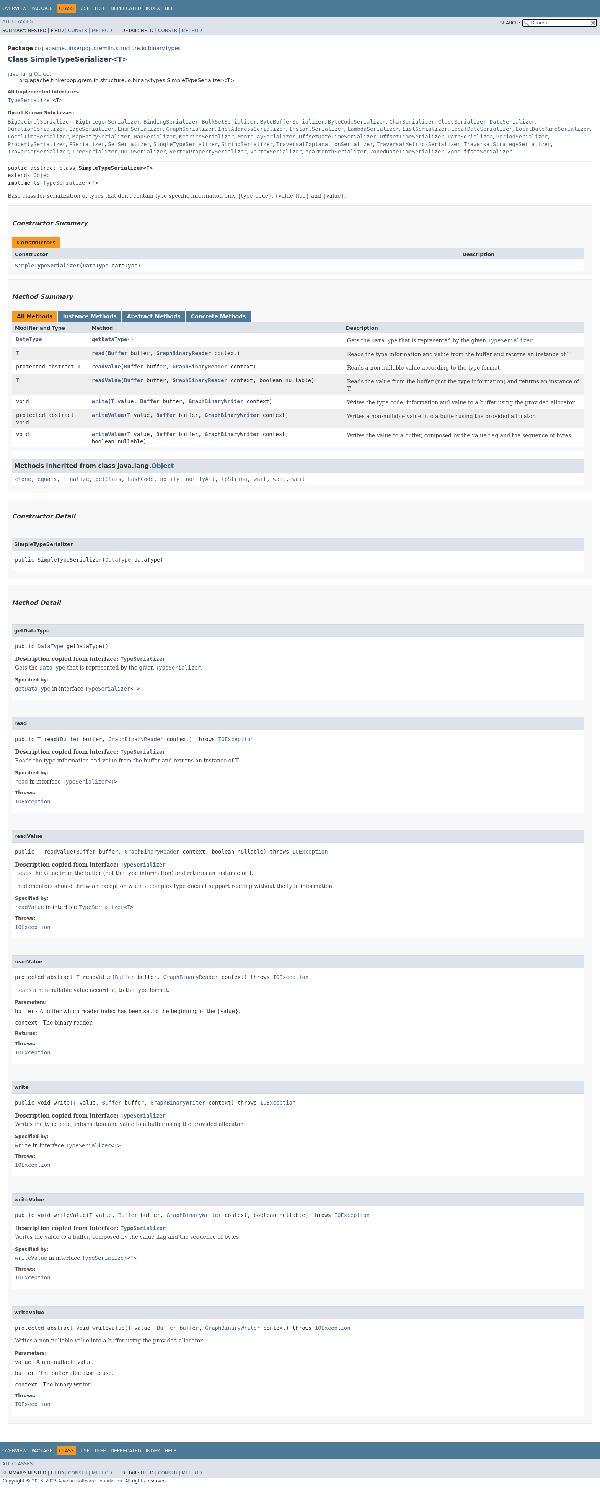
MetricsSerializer (206, 137)
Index (153, 8)
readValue (106, 366)
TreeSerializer (94, 151)
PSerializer (87, 144)
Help (170, 8)
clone (23, 479)
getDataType (109, 339)
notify (169, 479)
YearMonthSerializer (336, 151)
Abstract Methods (154, 316)
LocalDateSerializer (481, 129)
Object (43, 175)
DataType (95, 265)
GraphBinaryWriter (216, 401)
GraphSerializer (190, 129)
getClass (108, 479)
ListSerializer (425, 129)
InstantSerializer (316, 129)
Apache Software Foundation (90, 1481)
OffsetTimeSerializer (412, 137)
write (100, 401)
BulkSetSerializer (229, 122)
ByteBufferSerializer (292, 122)
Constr (77, 30)
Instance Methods (89, 316)
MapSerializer (155, 137)
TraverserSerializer (38, 151)
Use (85, 8)
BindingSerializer (170, 122)
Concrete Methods (218, 316)
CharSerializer (411, 122)
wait (260, 479)
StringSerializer (247, 144)
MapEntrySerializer (101, 137)
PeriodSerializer (522, 137)
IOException (236, 739)
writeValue (108, 415)
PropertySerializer (37, 144)
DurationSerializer (37, 129)
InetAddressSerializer (252, 129)
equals (47, 479)
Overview (14, 8)
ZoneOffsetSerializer (480, 151)
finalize (76, 479)
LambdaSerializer (373, 129)
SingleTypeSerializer (185, 144)
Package (41, 8)
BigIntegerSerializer (107, 122)
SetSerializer (129, 144)
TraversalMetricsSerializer (418, 144)
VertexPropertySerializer (208, 151)
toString (234, 479)
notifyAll (200, 479)
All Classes (17, 21)
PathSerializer (470, 137)
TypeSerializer (30, 100)
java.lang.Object (29, 74)
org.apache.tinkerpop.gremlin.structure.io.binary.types (107, 48)
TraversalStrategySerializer (507, 144)
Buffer (117, 353)
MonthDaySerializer (266, 137)
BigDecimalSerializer (40, 122)
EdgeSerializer (91, 129)
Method (102, 30)
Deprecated (126, 8)
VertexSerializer (276, 151)
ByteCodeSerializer (357, 122)
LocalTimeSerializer (38, 137)
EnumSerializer (140, 129)
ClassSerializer (462, 122)
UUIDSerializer (143, 151)
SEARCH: (510, 23)
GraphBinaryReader (183, 353)
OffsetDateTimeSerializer (337, 137)
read (98, 353)
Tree (100, 8)
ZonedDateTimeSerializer (407, 151)
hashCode (140, 479)
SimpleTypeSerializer (47, 265)
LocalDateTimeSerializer (553, 129)
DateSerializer (512, 122)
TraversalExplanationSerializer (324, 144)
